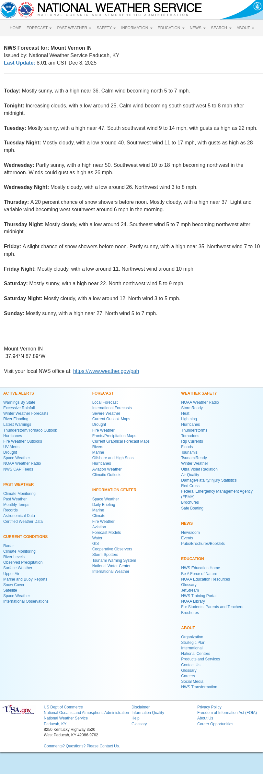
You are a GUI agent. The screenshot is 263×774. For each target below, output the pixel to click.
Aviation (99, 527)
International (191, 648)
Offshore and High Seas (113, 458)
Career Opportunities (215, 724)
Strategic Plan (193, 642)
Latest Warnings (17, 424)
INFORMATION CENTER (114, 490)
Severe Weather (106, 413)
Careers (188, 676)
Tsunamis (189, 452)
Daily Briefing (103, 504)
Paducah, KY (55, 724)
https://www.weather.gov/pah (106, 371)
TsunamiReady (194, 458)
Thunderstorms (194, 430)
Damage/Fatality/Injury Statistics (208, 480)
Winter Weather (194, 463)
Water (97, 538)
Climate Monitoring (19, 493)
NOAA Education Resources (205, 579)
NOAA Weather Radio (22, 463)
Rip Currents (192, 441)
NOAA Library (193, 601)
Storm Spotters (105, 554)
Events (187, 538)
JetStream (190, 590)
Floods (187, 447)
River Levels (14, 557)
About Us (205, 718)
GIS (95, 543)
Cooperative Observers (112, 549)
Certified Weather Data (23, 521)
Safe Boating (192, 508)
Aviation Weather (107, 469)
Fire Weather (103, 430)
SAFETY (106, 28)
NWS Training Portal (198, 596)
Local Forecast (105, 402)
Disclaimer (141, 707)
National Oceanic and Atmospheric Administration (86, 712)
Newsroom (190, 532)
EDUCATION (171, 28)
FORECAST (39, 28)
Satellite (10, 590)
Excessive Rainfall (19, 408)
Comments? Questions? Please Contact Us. (82, 746)
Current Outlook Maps (111, 419)
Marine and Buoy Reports (25, 579)
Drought (10, 452)
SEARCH (221, 28)
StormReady (192, 408)
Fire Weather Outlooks (22, 441)
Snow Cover (13, 585)
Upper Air (11, 573)
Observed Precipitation (22, 562)
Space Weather (16, 458)
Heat (185, 413)
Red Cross (190, 486)
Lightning (189, 419)
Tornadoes (190, 436)
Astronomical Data (19, 515)
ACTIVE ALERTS (18, 393)
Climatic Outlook (106, 475)
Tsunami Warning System (114, 560)
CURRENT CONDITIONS (25, 536)
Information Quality (148, 712)
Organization (192, 637)
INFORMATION (136, 28)
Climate (99, 515)
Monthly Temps (16, 504)
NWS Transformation (199, 687)
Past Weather (15, 499)
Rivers (97, 447)
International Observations (26, 601)
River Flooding (15, 419)
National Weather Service (66, 718)
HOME (15, 28)
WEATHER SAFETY (199, 393)
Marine (98, 452)
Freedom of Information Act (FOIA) (227, 712)
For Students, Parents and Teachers (212, 607)
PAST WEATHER (74, 28)
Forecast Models (106, 532)
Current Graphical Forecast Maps (121, 441)
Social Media (192, 681)
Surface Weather (17, 568)
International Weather (111, 571)
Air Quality (190, 475)
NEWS (198, 28)
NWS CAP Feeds (18, 469)
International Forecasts (112, 408)
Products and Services (200, 659)
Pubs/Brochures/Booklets (203, 543)
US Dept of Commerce (63, 707)
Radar (8, 546)
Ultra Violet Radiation (199, 469)
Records (10, 510)
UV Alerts (11, 447)
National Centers (195, 653)
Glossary (188, 585)
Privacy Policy (209, 707)
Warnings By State (19, 402)
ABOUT (245, 28)
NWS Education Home (200, 568)
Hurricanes (12, 436)
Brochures (190, 502)
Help (136, 718)
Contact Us (190, 665)
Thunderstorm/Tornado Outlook (30, 430)
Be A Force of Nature (199, 573)
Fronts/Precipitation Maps (114, 436)
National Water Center (111, 566)
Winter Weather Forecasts (25, 413)
